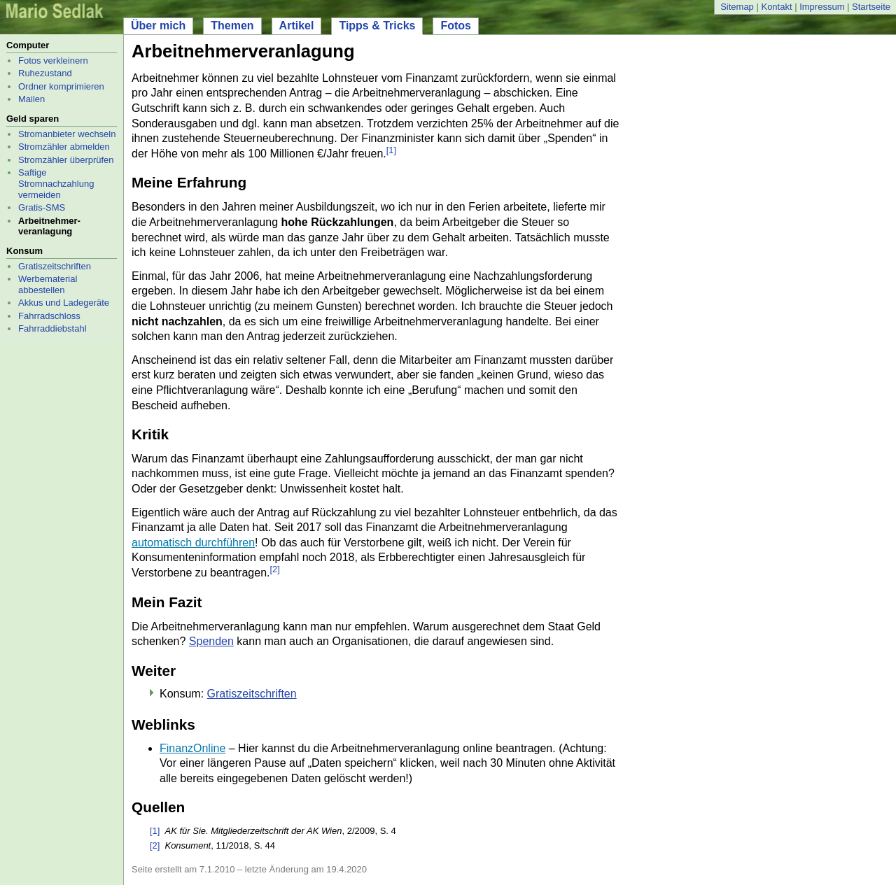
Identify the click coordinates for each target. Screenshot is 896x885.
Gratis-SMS (41, 207)
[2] (274, 569)
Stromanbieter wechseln (66, 134)
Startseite (871, 6)
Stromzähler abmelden (64, 146)
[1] (391, 150)
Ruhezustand (45, 73)
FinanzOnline (192, 748)
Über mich (158, 25)
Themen (232, 25)
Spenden (211, 641)
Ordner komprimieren (61, 86)
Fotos (455, 25)
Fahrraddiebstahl (52, 328)
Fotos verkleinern (53, 60)
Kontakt (776, 6)
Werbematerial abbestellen (47, 284)
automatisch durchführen (193, 542)
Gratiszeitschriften (54, 266)
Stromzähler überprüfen (66, 160)
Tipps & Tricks (377, 25)
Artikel (296, 25)
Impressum (821, 6)
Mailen (31, 99)
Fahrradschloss (49, 316)
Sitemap (737, 6)
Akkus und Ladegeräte (63, 302)
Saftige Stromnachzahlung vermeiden (56, 183)
